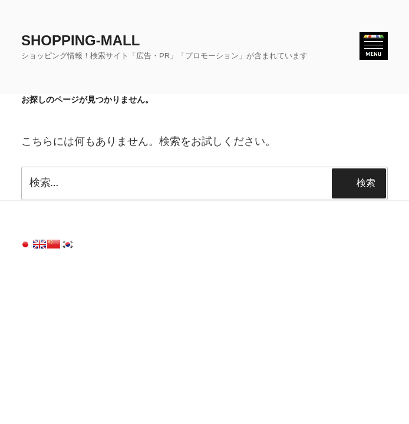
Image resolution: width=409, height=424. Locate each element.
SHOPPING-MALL (80, 40)
